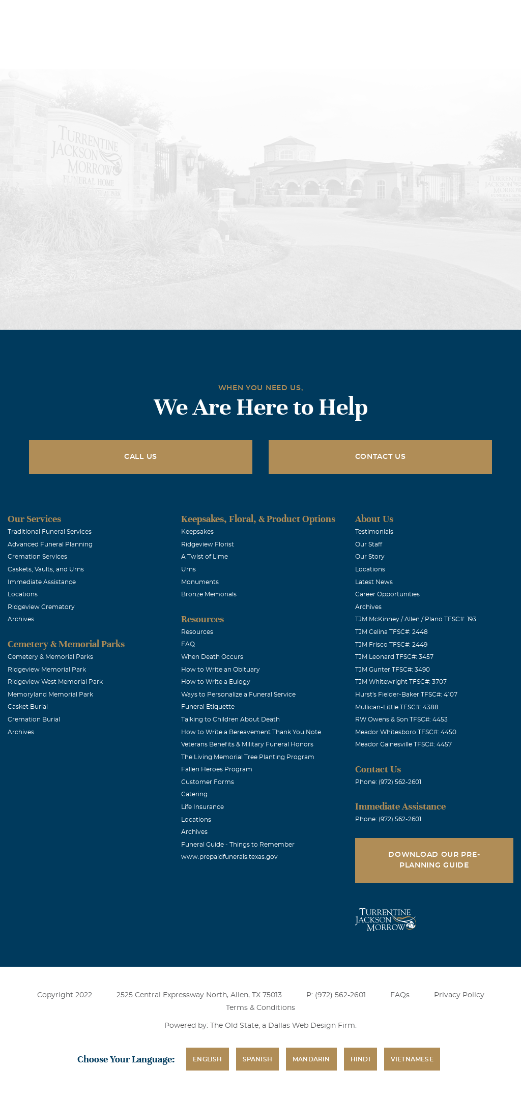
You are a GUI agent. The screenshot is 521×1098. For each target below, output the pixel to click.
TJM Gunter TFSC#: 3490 (392, 670)
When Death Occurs (212, 657)
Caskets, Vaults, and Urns (46, 569)
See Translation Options (345, 16)
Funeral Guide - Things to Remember (238, 845)
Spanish (257, 1059)
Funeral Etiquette (208, 707)
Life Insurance (202, 807)
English (207, 1059)
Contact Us (380, 456)
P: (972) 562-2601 (336, 995)
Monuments (200, 582)
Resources (197, 632)
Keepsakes (197, 532)
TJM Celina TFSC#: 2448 (391, 632)
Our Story (370, 557)
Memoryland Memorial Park (50, 694)
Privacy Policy (459, 995)
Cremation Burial (34, 719)
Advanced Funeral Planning (50, 544)
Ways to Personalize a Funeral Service (238, 694)
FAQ (188, 644)
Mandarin (311, 1059)
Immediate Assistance (42, 582)
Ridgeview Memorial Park (47, 670)
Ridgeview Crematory (41, 607)
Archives (21, 619)
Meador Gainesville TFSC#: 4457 (403, 744)
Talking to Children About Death (230, 719)
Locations (216, 14)
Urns (188, 569)
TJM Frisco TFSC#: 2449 (391, 645)
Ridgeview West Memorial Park (55, 682)
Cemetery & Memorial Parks (50, 657)
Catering (194, 794)
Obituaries (273, 14)
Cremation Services (37, 557)
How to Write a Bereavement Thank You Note (251, 732)
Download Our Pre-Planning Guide (434, 860)
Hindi (360, 1059)
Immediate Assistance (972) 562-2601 (454, 14)
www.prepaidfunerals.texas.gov (229, 857)
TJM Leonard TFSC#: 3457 (394, 657)
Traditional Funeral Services (50, 532)
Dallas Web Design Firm (311, 1025)
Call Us (140, 456)
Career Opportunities (387, 594)
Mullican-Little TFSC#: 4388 (397, 707)
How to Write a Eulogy (215, 682)
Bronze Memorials (209, 594)
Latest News (374, 582)
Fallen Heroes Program (216, 769)
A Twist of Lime (204, 557)
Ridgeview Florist (207, 544)
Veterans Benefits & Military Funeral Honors (247, 744)
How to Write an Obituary (220, 670)
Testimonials (374, 532)
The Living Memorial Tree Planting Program (247, 757)
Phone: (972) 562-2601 (388, 782)
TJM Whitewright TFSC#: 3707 (401, 682)
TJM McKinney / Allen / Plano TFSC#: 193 (415, 619)
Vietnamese (412, 1059)
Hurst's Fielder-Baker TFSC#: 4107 (406, 694)
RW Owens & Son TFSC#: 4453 (401, 719)
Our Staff (368, 544)
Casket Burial (28, 707)
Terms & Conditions (260, 1008)
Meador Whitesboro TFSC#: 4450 (405, 732)
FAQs (400, 995)
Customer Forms (207, 782)
